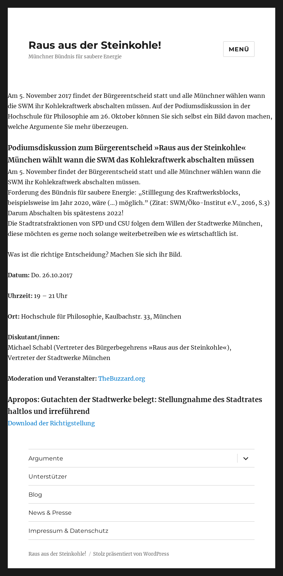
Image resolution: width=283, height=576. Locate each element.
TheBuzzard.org (121, 378)
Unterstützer (47, 476)
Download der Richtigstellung (51, 423)
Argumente (45, 458)
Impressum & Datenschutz (68, 530)
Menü (239, 49)
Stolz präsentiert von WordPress (131, 554)
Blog (35, 494)
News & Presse (50, 512)
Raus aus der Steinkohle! (94, 45)
